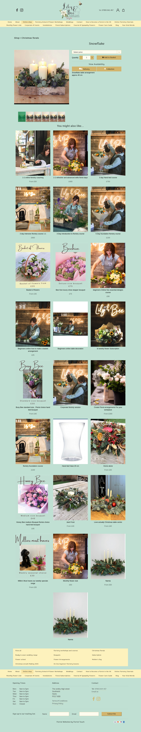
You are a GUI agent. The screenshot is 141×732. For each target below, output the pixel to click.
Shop (16, 38)
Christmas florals (30, 38)
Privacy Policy (57, 703)
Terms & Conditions (59, 701)
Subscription (96, 655)
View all (18, 651)
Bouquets (57, 655)
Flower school (20, 659)
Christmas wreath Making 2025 (26, 664)
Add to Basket (109, 57)
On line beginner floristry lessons (66, 664)
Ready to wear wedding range (26, 655)
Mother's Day (97, 659)
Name (44, 714)
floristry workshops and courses (66, 651)
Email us (95, 691)
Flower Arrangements (62, 659)
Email (74, 714)
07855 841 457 (107, 10)
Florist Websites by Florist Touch (70, 722)
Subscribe (111, 714)
